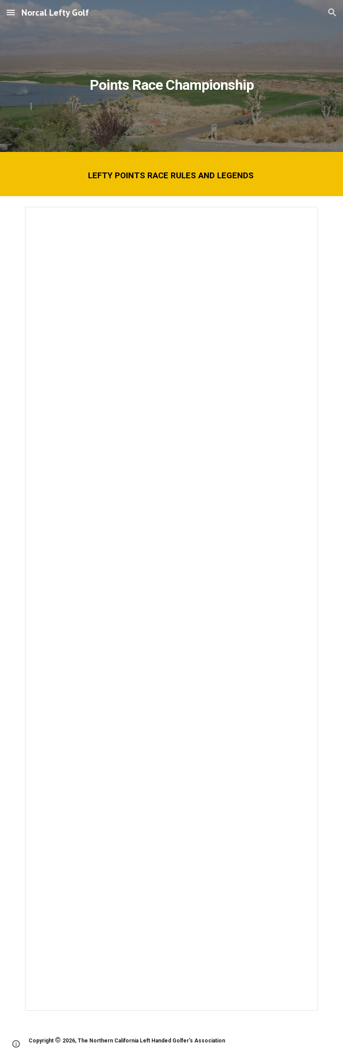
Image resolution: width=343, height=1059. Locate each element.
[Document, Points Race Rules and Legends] (171, 609)
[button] (10, 12)
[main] (171, 75)
